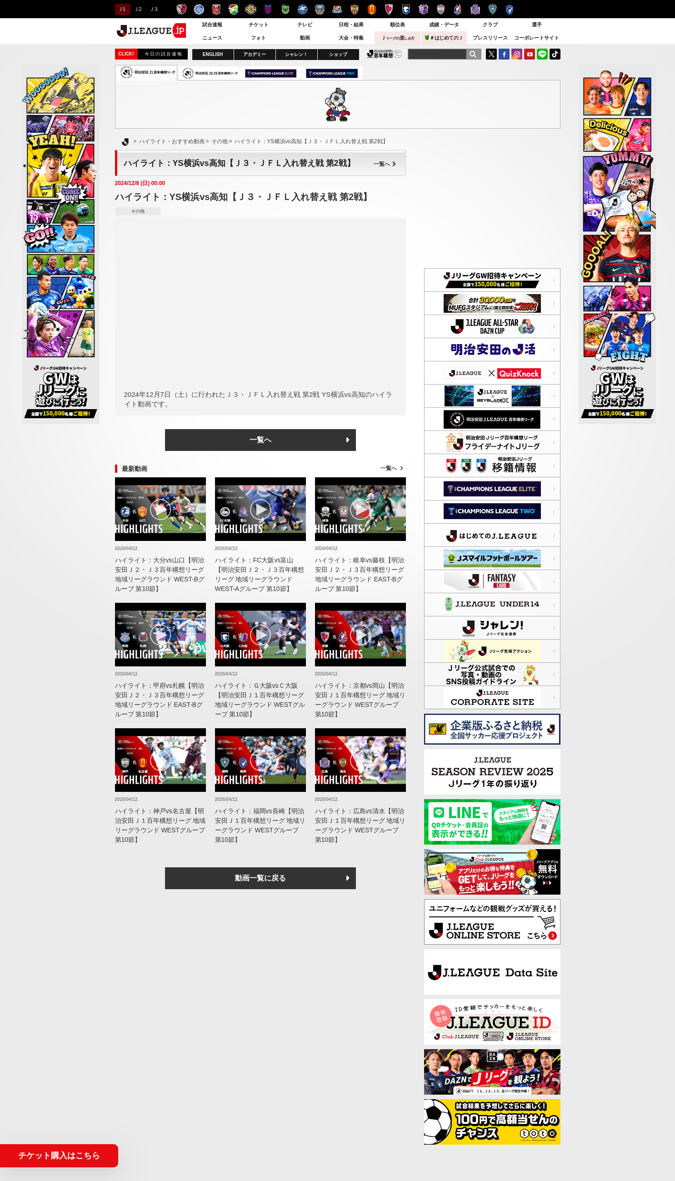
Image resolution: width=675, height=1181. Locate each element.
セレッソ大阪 (423, 9)
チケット (259, 24)
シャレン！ (296, 54)
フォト (258, 37)
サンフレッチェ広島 (475, 9)
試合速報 (212, 24)
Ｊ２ (137, 9)
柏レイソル (250, 9)
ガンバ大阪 (406, 9)
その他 (138, 211)
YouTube (529, 54)
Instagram (516, 54)
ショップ (338, 54)
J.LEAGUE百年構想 (384, 54)
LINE (542, 54)
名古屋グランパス (371, 9)
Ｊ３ (153, 9)
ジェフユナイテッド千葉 (233, 9)
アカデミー (254, 54)
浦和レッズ (216, 9)
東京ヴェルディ (285, 9)
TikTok (555, 54)
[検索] (472, 54)
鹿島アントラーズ (181, 9)
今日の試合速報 (164, 53)
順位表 (397, 24)
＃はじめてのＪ (444, 37)
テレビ (304, 24)
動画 (305, 37)
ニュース (212, 37)
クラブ (490, 24)
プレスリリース (490, 37)
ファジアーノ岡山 (458, 9)
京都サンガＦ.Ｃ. (389, 9)
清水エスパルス (354, 9)
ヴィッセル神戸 (440, 9)
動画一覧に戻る (260, 878)
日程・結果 (351, 24)
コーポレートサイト (536, 37)
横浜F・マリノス (337, 9)
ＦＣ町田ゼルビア (302, 9)
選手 (537, 24)
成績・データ (444, 24)
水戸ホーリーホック (199, 9)
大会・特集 (351, 37)
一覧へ (385, 164)
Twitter (491, 54)
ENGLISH (213, 54)
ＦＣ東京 (268, 9)
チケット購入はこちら (59, 1155)
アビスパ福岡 (492, 9)
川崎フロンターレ (319, 9)
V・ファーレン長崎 (509, 9)
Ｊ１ (121, 9)
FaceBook (504, 54)
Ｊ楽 (398, 37)
